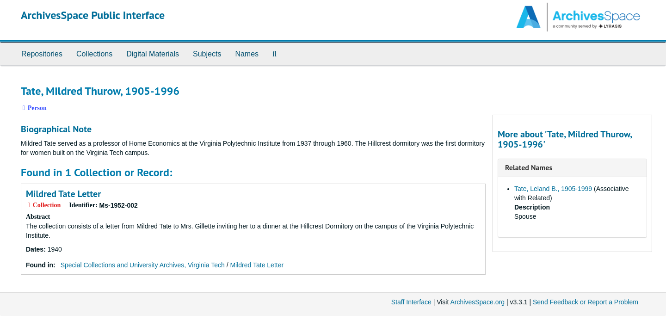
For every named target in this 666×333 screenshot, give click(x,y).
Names (247, 54)
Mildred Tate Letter (63, 194)
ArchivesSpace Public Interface (93, 15)
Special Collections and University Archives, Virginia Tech (143, 265)
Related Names (528, 167)
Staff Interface (411, 302)
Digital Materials (152, 54)
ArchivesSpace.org (477, 302)
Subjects (207, 54)
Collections (94, 54)
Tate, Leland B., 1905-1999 (553, 188)
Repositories (41, 54)
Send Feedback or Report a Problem (585, 302)
